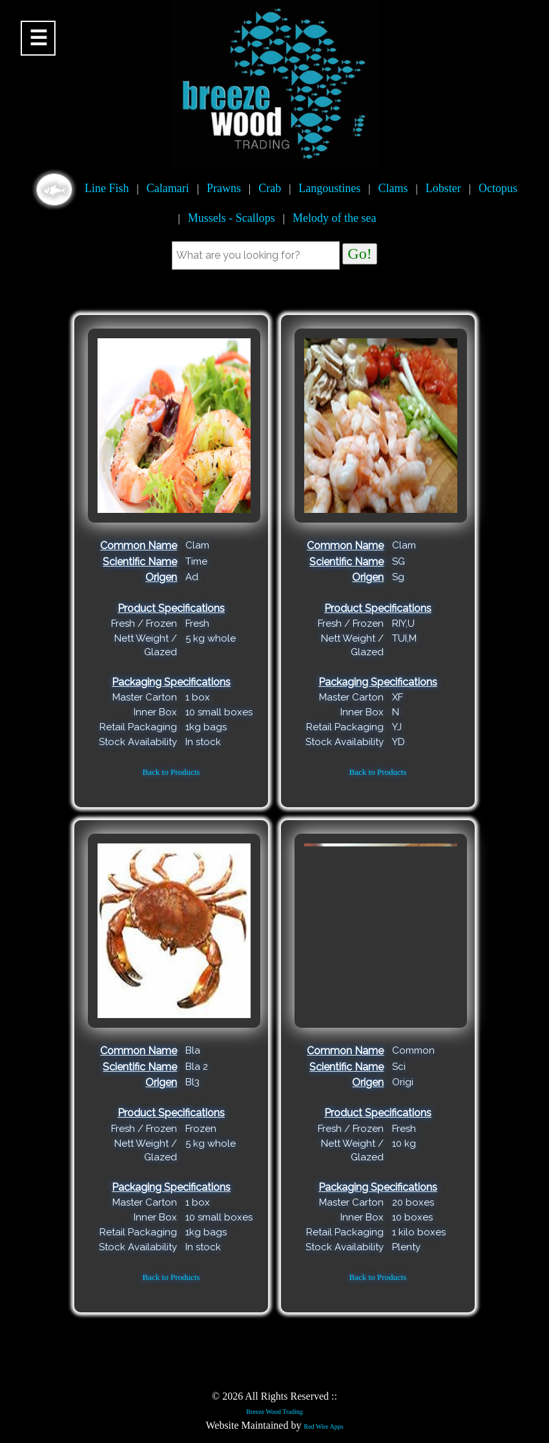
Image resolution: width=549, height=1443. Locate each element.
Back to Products (171, 772)
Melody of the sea (334, 218)
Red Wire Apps (323, 1426)
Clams (393, 188)
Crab (269, 188)
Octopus (498, 188)
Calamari (168, 188)
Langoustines (329, 188)
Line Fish (107, 188)
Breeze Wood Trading (274, 1411)
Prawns (224, 188)
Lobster (443, 188)
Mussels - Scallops (231, 218)
